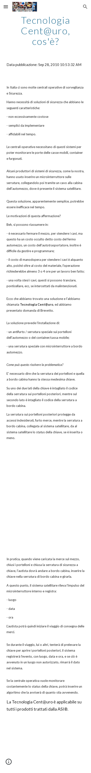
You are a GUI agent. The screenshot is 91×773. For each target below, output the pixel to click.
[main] (45, 30)
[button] (6, 6)
